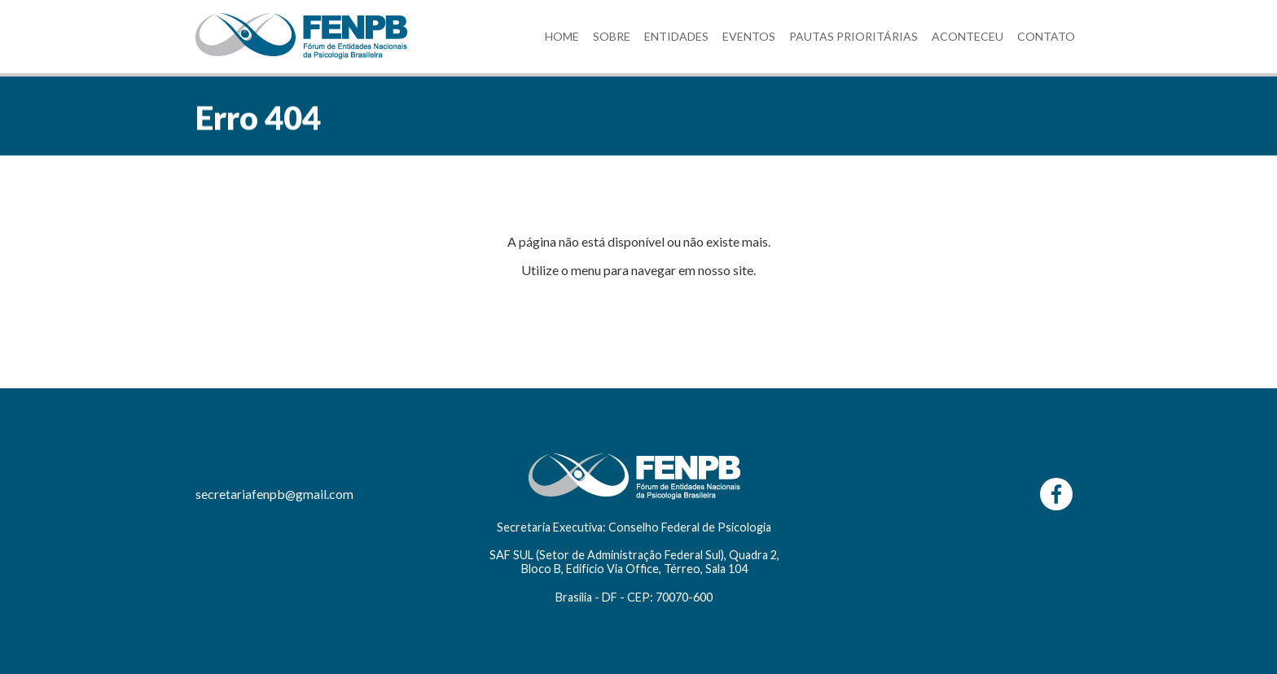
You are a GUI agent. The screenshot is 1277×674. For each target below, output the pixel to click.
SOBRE (611, 36)
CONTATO (1046, 36)
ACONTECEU (967, 36)
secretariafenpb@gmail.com (274, 493)
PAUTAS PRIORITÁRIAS (853, 36)
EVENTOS (748, 36)
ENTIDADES (676, 36)
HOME (562, 36)
